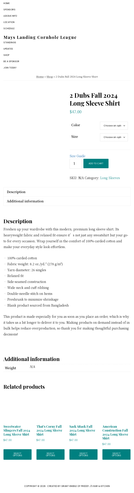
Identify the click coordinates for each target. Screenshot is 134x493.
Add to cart (96, 163)
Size (74, 136)
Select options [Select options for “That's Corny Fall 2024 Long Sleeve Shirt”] (50, 454)
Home (40, 76)
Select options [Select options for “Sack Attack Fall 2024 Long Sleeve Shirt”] (83, 454)
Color (75, 125)
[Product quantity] (76, 164)
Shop (50, 76)
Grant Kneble (69, 486)
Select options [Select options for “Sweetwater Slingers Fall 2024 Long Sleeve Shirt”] (17, 454)
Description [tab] (16, 191)
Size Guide (77, 156)
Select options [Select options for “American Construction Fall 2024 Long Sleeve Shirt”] (116, 454)
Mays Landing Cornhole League (40, 37)
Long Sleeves (110, 177)
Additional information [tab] (25, 201)
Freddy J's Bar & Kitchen (95, 486)
